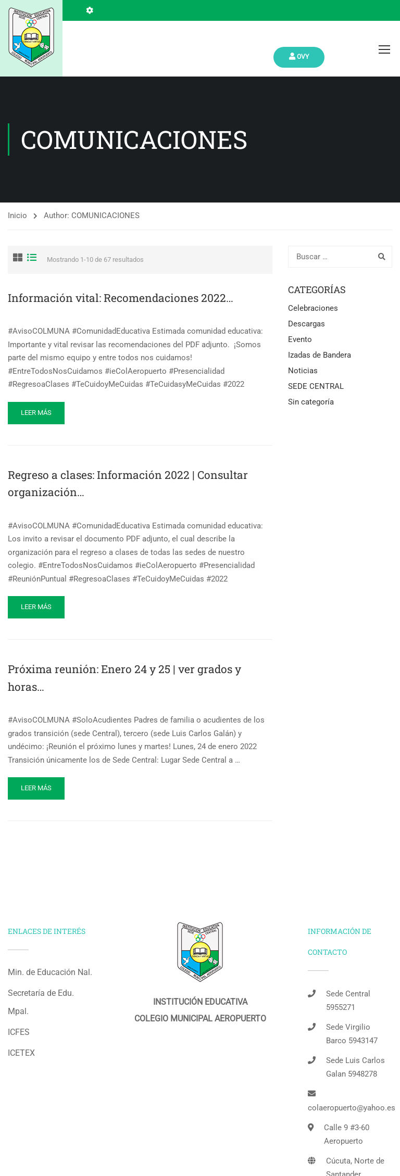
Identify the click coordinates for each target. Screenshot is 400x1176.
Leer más (36, 412)
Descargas (306, 323)
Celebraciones (313, 308)
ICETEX (21, 1053)
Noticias (303, 370)
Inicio (17, 215)
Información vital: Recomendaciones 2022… (120, 297)
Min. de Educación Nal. (50, 972)
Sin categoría (311, 402)
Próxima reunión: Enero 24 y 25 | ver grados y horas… (124, 678)
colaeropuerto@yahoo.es (351, 1107)
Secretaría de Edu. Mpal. (41, 1002)
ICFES (19, 1032)
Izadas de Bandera (319, 355)
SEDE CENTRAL (316, 386)
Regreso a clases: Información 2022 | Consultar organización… (128, 483)
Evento (300, 339)
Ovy (299, 56)
